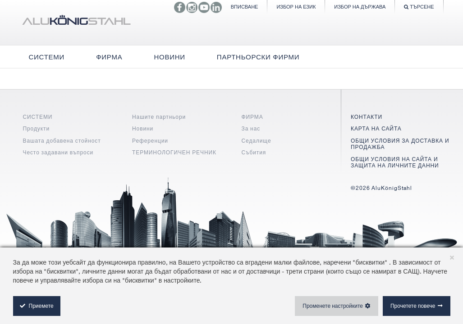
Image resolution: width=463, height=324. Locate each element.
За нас (251, 128)
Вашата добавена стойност (62, 140)
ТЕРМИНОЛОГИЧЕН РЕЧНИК (174, 152)
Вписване (244, 6)
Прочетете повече (412, 305)
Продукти (36, 128)
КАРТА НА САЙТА (376, 128)
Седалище (256, 140)
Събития (254, 152)
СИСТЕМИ (38, 116)
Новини (142, 128)
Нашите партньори (159, 116)
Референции (150, 140)
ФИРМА (252, 116)
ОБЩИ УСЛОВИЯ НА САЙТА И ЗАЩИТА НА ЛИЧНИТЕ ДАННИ (395, 162)
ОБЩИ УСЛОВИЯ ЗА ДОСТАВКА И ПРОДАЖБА (400, 143)
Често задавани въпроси (58, 152)
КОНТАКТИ (366, 116)
